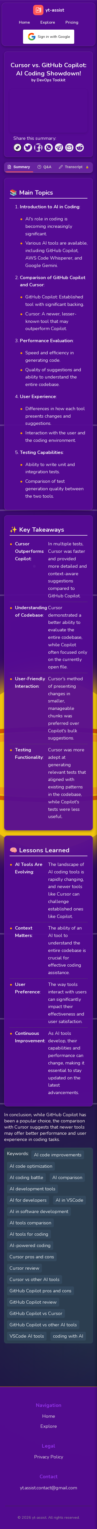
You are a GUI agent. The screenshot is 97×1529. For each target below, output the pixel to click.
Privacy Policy (48, 1457)
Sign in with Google (48, 36)
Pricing (71, 22)
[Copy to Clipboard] (17, 147)
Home (24, 22)
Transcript (74, 167)
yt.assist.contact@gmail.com (48, 1488)
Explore (47, 22)
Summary (18, 167)
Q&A (44, 167)
